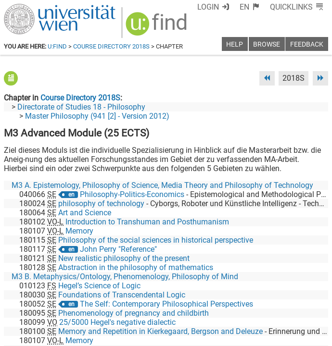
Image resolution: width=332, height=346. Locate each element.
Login (208, 7)
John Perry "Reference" (118, 249)
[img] (157, 27)
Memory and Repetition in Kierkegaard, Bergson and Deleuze (160, 331)
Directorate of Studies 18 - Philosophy (81, 106)
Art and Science (84, 212)
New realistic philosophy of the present (124, 258)
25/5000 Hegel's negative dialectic (117, 322)
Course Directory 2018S (111, 46)
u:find (57, 46)
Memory (79, 230)
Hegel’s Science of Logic (99, 285)
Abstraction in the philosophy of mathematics (135, 267)
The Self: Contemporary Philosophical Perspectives (166, 304)
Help (234, 44)
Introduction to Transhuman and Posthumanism (147, 221)
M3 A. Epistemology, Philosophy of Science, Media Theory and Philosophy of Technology (162, 185)
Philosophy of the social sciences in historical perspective (155, 240)
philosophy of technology (101, 203)
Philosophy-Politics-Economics (132, 194)
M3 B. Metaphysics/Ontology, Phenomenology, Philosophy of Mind (125, 276)
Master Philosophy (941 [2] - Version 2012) (97, 116)
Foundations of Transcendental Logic (121, 294)
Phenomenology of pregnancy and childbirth (133, 313)
